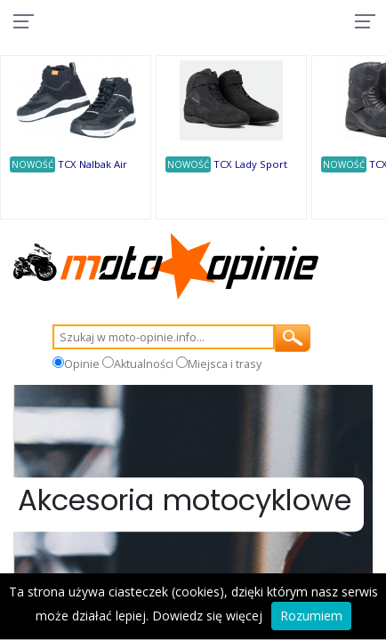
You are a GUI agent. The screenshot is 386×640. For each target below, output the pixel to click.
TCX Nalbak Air (92, 164)
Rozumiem (311, 615)
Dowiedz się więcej (207, 615)
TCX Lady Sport (250, 164)
